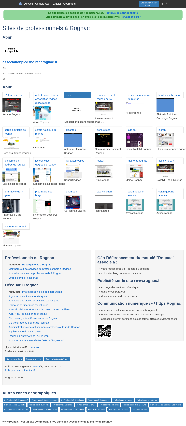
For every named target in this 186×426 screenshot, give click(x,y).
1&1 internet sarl (13, 95)
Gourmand (69, 3)
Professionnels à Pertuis (109, 405)
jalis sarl (132, 129)
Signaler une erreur (33, 359)
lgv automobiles (75, 160)
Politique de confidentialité (121, 12)
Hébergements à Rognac (36, 264)
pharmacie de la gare (13, 193)
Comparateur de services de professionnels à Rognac (40, 268)
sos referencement (15, 226)
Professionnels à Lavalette (14, 405)
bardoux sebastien (169, 95)
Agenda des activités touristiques (28, 296)
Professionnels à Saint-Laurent (16, 410)
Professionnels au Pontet (38, 405)
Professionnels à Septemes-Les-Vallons (165, 405)
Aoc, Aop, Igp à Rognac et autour (28, 313)
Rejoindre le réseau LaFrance (57, 359)
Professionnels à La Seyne (147, 400)
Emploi (57, 3)
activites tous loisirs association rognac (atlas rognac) (46, 99)
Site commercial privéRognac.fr (149, 4)
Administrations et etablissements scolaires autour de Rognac (44, 327)
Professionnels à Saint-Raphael (44, 410)
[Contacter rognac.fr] (166, 3)
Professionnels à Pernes (86, 405)
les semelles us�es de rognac (14, 162)
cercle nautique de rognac (15, 131)
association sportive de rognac (139, 97)
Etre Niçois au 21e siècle (118, 410)
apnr (68, 95)
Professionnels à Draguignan (72, 400)
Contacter (33, 347)
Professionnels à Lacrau (123, 400)
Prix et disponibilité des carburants (42, 291)
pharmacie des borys (43, 193)
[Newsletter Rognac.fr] (161, 3)
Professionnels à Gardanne (98, 400)
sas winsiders (105, 191)
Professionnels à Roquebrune (134, 405)
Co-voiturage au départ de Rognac (29, 322)
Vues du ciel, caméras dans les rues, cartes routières (39, 309)
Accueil (28, 3)
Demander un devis (14, 359)
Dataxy (36, 366)
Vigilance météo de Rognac (25, 331)
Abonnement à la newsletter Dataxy (36, 340)
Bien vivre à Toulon (139, 410)
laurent (162, 129)
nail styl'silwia (166, 160)
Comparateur (42, 3)
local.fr (101, 160)
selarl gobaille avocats (135, 193)
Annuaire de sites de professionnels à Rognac (35, 273)
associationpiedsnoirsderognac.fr (29, 62)
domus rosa (104, 129)
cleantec (71, 129)
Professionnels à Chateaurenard (44, 400)
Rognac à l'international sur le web (29, 335)
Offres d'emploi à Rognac (23, 277)
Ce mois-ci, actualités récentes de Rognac (33, 318)
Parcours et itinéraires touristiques (28, 305)
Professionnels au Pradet (62, 405)
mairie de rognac (137, 160)
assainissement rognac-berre (106, 97)
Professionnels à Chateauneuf (16, 400)
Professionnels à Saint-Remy (72, 410)
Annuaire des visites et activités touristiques (34, 300)
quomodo (71, 191)
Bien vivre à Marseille (96, 410)
